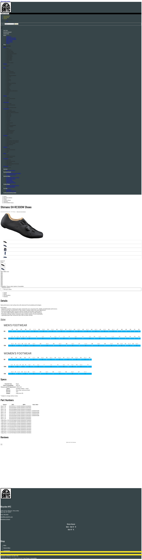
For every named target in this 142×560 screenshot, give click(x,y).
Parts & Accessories (10, 98)
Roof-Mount (8, 165)
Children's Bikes (9, 62)
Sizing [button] (3, 319)
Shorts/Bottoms (9, 144)
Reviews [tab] (5, 296)
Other (7, 94)
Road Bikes (8, 49)
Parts (4, 67)
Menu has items (7, 46)
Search (3, 24)
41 (1, 280)
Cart (7, 21)
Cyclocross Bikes (10, 52)
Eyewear (8, 117)
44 (1, 285)
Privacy (8, 43)
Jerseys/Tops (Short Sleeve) (12, 140)
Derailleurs (8, 80)
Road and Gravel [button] (7, 172)
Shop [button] (4, 44)
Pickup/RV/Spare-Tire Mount (12, 163)
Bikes (4, 47)
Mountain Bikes (9, 51)
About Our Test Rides (11, 39)
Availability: (4, 286)
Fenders (8, 118)
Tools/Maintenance (10, 130)
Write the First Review (21, 211)
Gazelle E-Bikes (10, 181)
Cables (7, 74)
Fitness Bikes (9, 58)
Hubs (7, 101)
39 (1, 277)
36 (1, 273)
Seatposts (8, 89)
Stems (7, 93)
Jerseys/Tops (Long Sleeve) (12, 142)
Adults (7, 150)
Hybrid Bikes (9, 60)
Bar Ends (8, 70)
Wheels (5, 95)
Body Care (8, 113)
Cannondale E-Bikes (11, 182)
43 (1, 283)
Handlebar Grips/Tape (11, 83)
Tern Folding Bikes (10, 186)
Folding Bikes (9, 55)
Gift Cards (5, 166)
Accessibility (33, 558)
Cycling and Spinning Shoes (9, 192)
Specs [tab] (5, 294)
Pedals (7, 87)
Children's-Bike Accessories (12, 112)
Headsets (8, 85)
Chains (7, 78)
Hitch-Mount (9, 162)
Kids (7, 152)
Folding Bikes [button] (6, 184)
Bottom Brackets (10, 71)
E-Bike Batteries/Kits (10, 111)
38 (1, 276)
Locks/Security (9, 122)
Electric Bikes (6, 548)
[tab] (71, 319)
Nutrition (8, 124)
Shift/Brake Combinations (12, 90)
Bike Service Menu (10, 170)
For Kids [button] (5, 188)
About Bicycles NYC (11, 38)
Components (6, 550)
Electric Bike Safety (10, 178)
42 (1, 282)
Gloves (7, 139)
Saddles (8, 88)
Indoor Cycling (9, 133)
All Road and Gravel (11, 174)
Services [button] (5, 169)
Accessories (6, 108)
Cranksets (8, 79)
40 (1, 279)
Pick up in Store (7, 289)
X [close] (1, 444)
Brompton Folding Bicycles (12, 185)
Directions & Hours (5, 519)
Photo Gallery (9, 40)
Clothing (5, 135)
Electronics (8, 116)
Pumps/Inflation (9, 126)
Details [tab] (5, 292)
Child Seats (8, 115)
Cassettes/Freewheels (11, 75)
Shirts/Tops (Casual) (10, 143)
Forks (7, 81)
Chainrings (8, 76)
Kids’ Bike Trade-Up (11, 191)
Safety (7, 127)
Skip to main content (5, 1)
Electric (5, 63)
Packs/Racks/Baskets (11, 125)
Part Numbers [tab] (6, 295)
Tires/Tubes (6, 102)
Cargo (7, 61)
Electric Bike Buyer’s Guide (12, 177)
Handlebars (8, 84)
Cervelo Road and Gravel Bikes (13, 173)
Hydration (8, 120)
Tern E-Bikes (9, 180)
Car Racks (5, 158)
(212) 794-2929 (4, 514)
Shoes (4, 153)
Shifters (8, 92)
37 (1, 274)
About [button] (4, 35)
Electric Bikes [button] (6, 176)
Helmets (5, 147)
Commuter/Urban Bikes (11, 53)
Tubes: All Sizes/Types (11, 107)
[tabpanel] (71, 337)
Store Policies (9, 41)
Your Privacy (26, 558)
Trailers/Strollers (9, 131)
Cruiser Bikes (9, 57)
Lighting (8, 121)
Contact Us (8, 36)
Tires (7, 106)
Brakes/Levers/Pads (10, 72)
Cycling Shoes (9, 157)
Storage (8, 129)
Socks (7, 145)
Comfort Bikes (9, 56)
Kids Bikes (8, 189)
